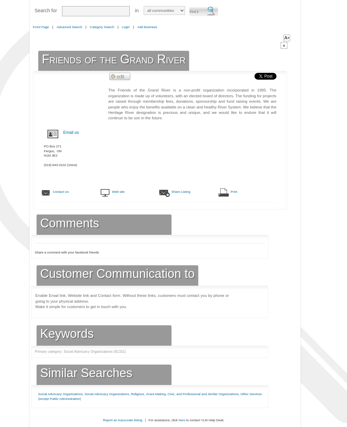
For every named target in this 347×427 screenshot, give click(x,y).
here (182, 420)
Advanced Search (69, 27)
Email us (71, 132)
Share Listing (180, 192)
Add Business (147, 27)
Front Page (41, 27)
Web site (118, 192)
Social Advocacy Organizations (60, 394)
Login (125, 27)
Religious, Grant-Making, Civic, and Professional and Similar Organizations (185, 394)
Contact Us (61, 192)
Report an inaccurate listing (122, 420)
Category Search (102, 27)
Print (234, 192)
